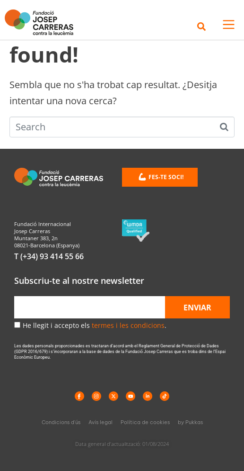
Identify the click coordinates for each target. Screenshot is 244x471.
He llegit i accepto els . (94, 325)
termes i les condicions (128, 325)
